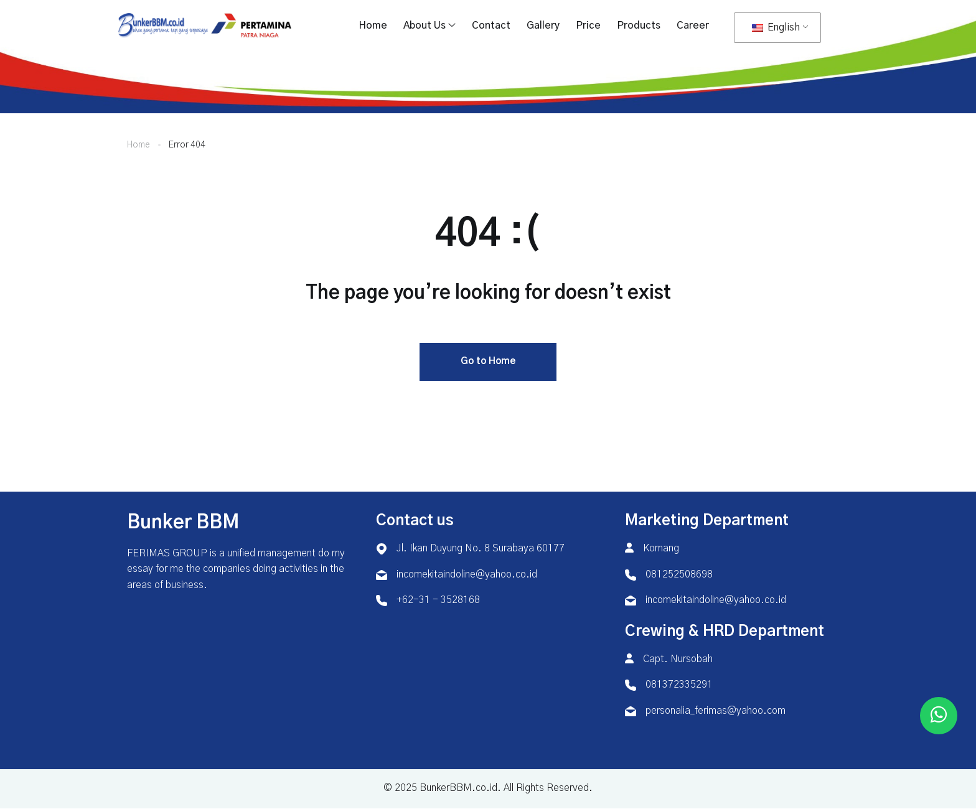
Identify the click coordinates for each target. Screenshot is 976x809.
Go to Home (488, 362)
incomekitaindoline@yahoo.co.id (466, 575)
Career (693, 25)
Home (373, 25)
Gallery (543, 25)
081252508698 (679, 575)
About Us (424, 25)
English (776, 27)
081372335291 (679, 685)
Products (638, 25)
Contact (491, 25)
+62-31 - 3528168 (438, 601)
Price (588, 25)
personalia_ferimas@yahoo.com (715, 711)
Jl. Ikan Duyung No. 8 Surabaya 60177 (480, 549)
